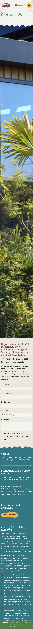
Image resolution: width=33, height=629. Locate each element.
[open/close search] (24, 5)
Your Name (5, 384)
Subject (4, 411)
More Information (9, 515)
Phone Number (7, 393)
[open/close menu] (29, 5)
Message (5, 420)
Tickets (19, 5)
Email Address (6, 402)
